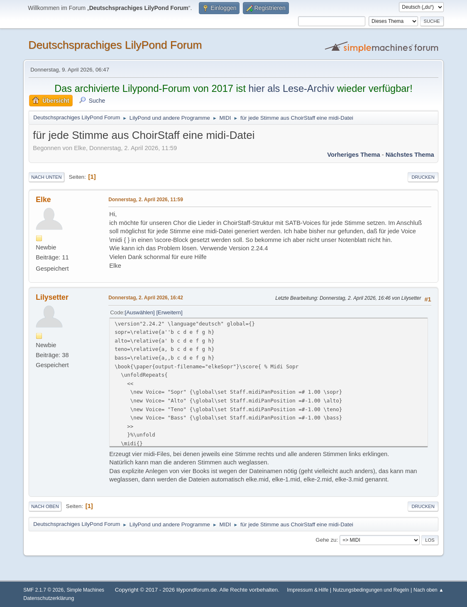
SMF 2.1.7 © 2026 (43, 590)
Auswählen (139, 312)
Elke (43, 199)
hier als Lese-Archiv (291, 88)
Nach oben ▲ (428, 590)
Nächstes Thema (410, 154)
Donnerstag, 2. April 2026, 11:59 (145, 199)
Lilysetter (52, 297)
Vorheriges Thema (353, 154)
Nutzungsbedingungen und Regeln (371, 590)
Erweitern (169, 312)
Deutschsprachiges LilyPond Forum (115, 45)
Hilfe (323, 590)
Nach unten (46, 177)
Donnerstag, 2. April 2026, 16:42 (145, 298)
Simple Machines (85, 590)
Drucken (422, 177)
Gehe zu (325, 540)
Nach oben (45, 506)
